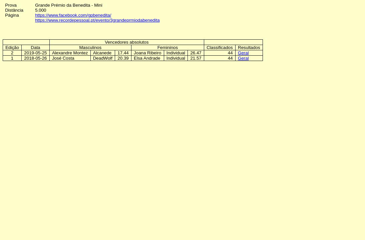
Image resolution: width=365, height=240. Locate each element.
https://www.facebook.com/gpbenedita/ (73, 15)
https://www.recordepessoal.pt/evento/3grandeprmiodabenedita (97, 20)
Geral (243, 52)
